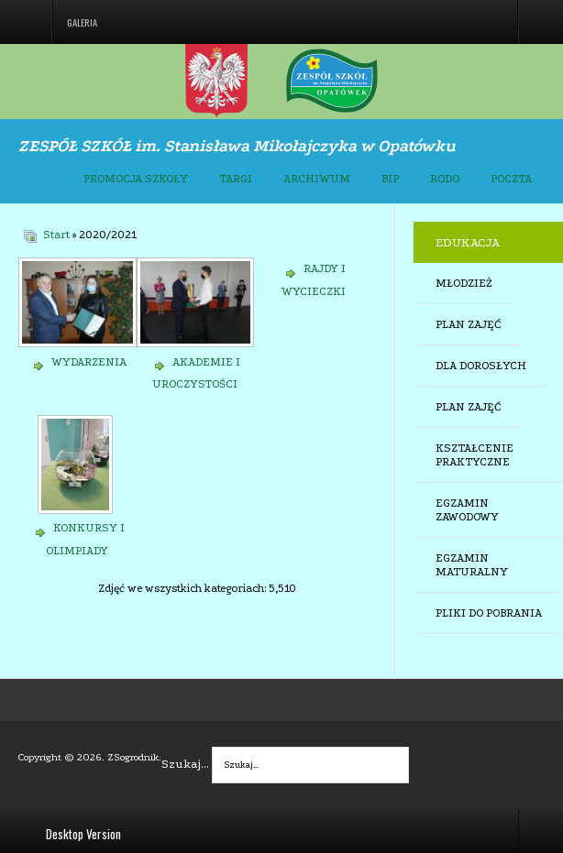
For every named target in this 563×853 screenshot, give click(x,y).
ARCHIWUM (316, 178)
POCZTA (511, 178)
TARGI (235, 178)
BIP (390, 178)
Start (56, 234)
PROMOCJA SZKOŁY (135, 178)
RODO (444, 178)
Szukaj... (185, 764)
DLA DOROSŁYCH (481, 365)
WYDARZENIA (89, 361)
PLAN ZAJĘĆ (468, 324)
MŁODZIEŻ (464, 283)
